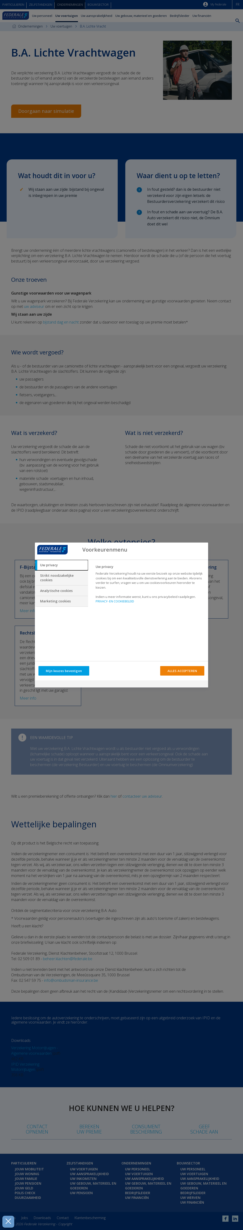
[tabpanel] (149, 585)
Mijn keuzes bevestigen (64, 671)
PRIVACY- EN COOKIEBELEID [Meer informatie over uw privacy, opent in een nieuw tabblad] (115, 601)
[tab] (61, 565)
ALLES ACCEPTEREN (182, 671)
